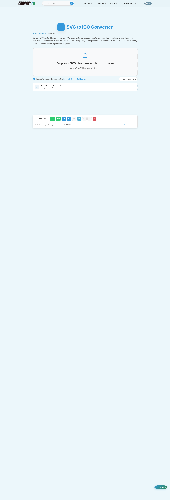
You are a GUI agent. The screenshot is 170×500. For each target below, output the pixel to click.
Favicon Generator (115, 140)
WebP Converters (68, 470)
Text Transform (130, 439)
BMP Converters (68, 412)
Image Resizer (96, 426)
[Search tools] (58, 3)
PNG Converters (68, 451)
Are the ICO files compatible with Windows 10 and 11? (85, 286)
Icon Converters (34, 408)
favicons (60, 230)
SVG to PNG (99, 140)
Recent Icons (92, 482)
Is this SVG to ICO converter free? (85, 322)
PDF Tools (68, 446)
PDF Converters (68, 441)
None (119, 127)
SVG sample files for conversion (74, 194)
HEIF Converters (68, 427)
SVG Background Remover (101, 435)
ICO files (44, 254)
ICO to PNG (28, 421)
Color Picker (129, 430)
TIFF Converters (68, 465)
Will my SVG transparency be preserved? (85, 293)
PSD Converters (68, 456)
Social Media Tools (135, 444)
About (126, 494)
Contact (145, 494)
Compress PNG (97, 412)
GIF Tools (101, 439)
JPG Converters (68, 432)
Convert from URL (128, 81)
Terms (116, 494)
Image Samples (141, 482)
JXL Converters (68, 436)
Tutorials (78, 482)
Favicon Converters (34, 439)
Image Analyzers (101, 453)
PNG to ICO (57, 140)
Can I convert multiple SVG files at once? (85, 301)
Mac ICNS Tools (34, 453)
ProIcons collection (105, 194)
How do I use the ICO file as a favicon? (85, 315)
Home (35, 34)
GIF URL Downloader (103, 444)
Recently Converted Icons (74, 81)
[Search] (72, 3)
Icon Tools (42, 34)
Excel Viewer (129, 421)
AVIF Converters (68, 408)
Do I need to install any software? (85, 330)
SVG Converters (68, 460)
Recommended (129, 127)
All (114, 127)
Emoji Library (124, 482)
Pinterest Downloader (132, 449)
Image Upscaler (97, 430)
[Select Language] (27, 482)
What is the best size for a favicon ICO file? (85, 279)
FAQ (135, 494)
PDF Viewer (129, 412)
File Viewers (135, 408)
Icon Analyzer (101, 248)
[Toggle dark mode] (148, 3)
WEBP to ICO (85, 140)
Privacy (105, 494)
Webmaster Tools (135, 435)
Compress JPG (97, 417)
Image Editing (101, 421)
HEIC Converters (68, 422)
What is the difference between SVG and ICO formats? (85, 308)
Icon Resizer (36, 435)
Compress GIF (96, 448)
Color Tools (135, 426)
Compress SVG (43, 146)
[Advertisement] (85, 14)
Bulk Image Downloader (133, 453)
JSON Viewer (129, 417)
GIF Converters (68, 417)
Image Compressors (101, 408)
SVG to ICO (28, 426)
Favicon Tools (34, 448)
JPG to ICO (71, 140)
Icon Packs (108, 482)
